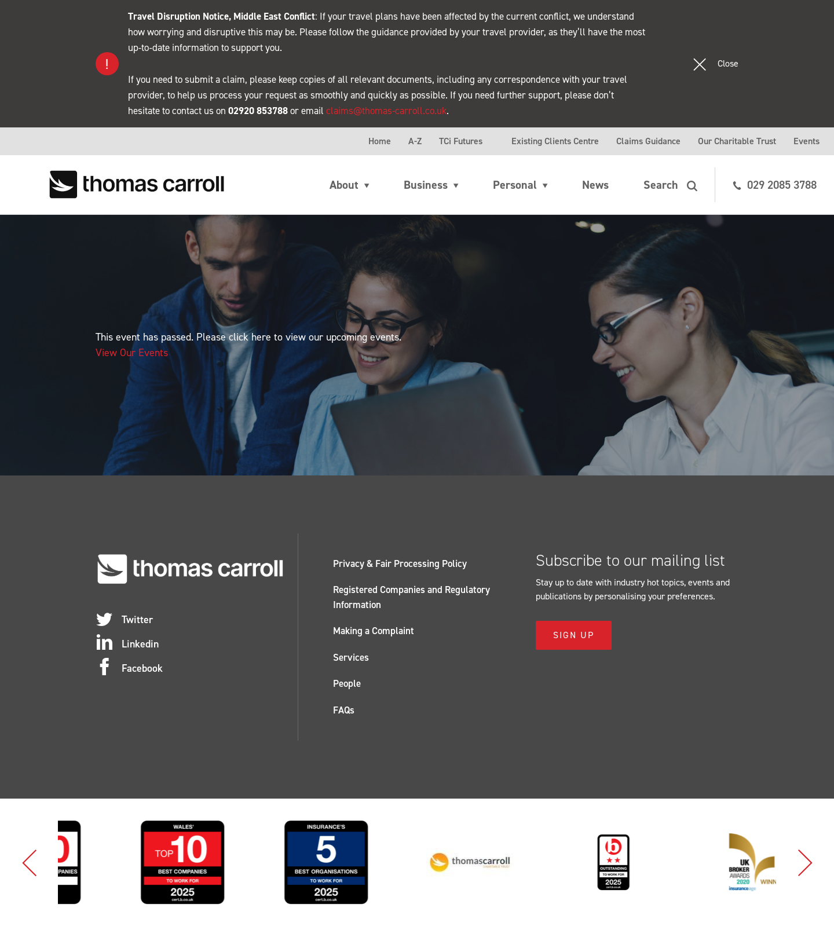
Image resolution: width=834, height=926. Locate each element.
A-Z (415, 141)
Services (351, 657)
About (344, 184)
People (347, 683)
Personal (515, 184)
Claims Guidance (648, 141)
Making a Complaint (373, 630)
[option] (98, 862)
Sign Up (573, 635)
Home (379, 141)
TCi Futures (460, 141)
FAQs (343, 710)
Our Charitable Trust (737, 141)
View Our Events (132, 353)
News (595, 184)
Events (806, 141)
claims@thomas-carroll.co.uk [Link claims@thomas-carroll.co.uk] (386, 110)
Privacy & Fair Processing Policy (400, 563)
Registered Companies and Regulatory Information (411, 597)
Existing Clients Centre (555, 141)
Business (426, 184)
